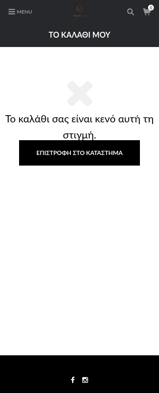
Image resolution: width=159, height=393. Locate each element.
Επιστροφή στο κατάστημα (79, 152)
